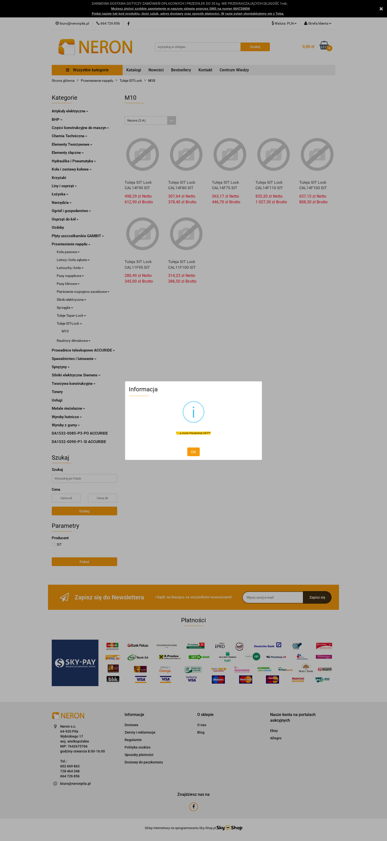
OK (193, 452)
